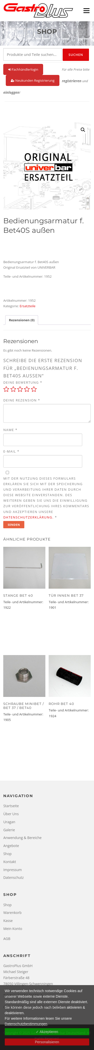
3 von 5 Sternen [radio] (20, 389)
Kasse (8, 920)
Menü (86, 10)
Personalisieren (47, 1042)
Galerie (9, 829)
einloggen (11, 92)
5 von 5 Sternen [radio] (34, 389)
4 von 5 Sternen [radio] (27, 389)
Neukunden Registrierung (33, 80)
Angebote (11, 845)
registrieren (71, 80)
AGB (6, 938)
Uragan (9, 821)
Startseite (11, 805)
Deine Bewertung (22, 382)
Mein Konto (12, 928)
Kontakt (9, 861)
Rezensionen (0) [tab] (22, 320)
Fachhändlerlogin (23, 69)
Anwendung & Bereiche (22, 837)
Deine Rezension (21, 400)
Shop (7, 853)
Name (10, 430)
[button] (82, 129)
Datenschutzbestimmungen (26, 1024)
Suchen (75, 54)
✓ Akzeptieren (47, 1032)
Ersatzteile (27, 306)
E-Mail (11, 451)
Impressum (12, 869)
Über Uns (11, 813)
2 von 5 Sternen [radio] (13, 389)
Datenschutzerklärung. (28, 517)
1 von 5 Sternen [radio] (6, 389)
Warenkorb (12, 912)
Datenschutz (13, 877)
